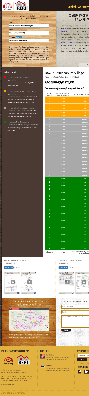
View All (18, 37)
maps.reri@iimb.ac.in (7, 385)
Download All (9, 267)
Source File (7, 293)
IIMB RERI (49, 365)
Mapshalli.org (50, 355)
